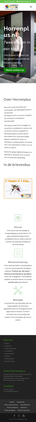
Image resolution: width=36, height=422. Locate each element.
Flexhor (7, 343)
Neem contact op (15, 70)
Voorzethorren (9, 351)
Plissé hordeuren (9, 353)
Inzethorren (8, 346)
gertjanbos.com (22, 419)
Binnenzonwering (10, 361)
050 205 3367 (10, 1)
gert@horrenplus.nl (13, 391)
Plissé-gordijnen (9, 358)
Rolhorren (7, 356)
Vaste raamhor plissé (10, 348)
